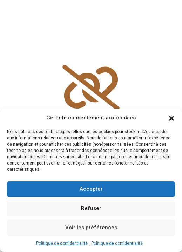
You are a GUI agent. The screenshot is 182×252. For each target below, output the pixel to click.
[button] (171, 117)
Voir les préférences (91, 227)
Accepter (91, 189)
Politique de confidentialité (62, 243)
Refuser (91, 208)
